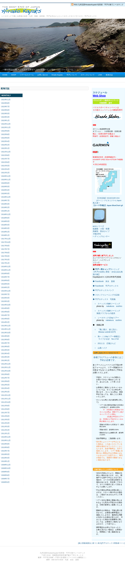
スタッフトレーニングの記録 (107, 295)
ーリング (115, 269)
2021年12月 (6, 152)
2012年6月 (5, 381)
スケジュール (100, 92)
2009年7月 (5, 479)
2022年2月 (5, 145)
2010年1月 (5, 461)
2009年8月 (5, 475)
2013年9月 (5, 336)
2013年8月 (5, 340)
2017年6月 (5, 253)
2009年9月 (5, 472)
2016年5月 (5, 284)
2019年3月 (5, 204)
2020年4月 (5, 190)
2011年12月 (6, 395)
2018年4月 (5, 225)
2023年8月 (5, 103)
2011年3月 (5, 426)
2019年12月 (6, 197)
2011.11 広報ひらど (107, 343)
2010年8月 (5, 447)
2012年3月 (5, 392)
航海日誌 (109, 75)
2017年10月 (6, 242)
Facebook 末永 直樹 (105, 281)
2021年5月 (5, 166)
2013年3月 (5, 357)
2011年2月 (5, 430)
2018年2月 (5, 232)
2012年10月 (6, 371)
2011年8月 (5, 409)
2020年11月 (6, 180)
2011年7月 (5, 413)
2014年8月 (5, 312)
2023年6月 (5, 110)
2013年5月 (5, 350)
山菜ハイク (102, 348)
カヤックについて (87, 75)
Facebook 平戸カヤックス (106, 286)
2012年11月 (6, 367)
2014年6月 (5, 319)
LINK (100, 75)
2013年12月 (6, 326)
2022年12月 (6, 124)
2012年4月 (5, 388)
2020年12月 (6, 176)
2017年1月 (5, 263)
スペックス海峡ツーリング (109, 304)
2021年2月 (5, 173)
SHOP (13, 75)
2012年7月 (5, 378)
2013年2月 (5, 360)
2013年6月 (5, 347)
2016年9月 (5, 273)
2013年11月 (6, 329)
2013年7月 (5, 343)
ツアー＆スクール (27, 75)
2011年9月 (5, 406)
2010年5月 (5, 454)
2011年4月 (5, 423)
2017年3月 (5, 260)
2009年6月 (5, 482)
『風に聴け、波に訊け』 (108, 329)
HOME (4, 75)
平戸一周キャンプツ (103, 269)
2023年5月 (5, 113)
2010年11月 (6, 440)
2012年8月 (5, 374)
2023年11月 (6, 100)
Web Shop (99, 95)
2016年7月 (5, 277)
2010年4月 (5, 458)
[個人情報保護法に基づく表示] (90, 543)
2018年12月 (6, 214)
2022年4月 (5, 141)
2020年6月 (5, 183)
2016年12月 (6, 267)
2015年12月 (6, 291)
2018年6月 (5, 218)
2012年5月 (5, 385)
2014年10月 (6, 305)
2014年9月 (5, 308)
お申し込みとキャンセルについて (106, 353)
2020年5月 (5, 187)
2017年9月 (5, 246)
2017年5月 (5, 256)
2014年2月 (5, 322)
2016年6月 (5, 280)
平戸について (71, 75)
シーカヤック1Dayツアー (108, 318)
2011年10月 (6, 402)
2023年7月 (5, 107)
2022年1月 (5, 148)
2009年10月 (6, 468)
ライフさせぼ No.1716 (108, 339)
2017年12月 (6, 239)
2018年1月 (5, 235)
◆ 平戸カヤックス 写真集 (104, 299)
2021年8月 (5, 155)
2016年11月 (6, 270)
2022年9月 (5, 131)
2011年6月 (5, 416)
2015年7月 (5, 294)
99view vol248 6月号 (107, 332)
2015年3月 (5, 301)
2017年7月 (5, 249)
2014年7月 (5, 315)
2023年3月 (5, 117)
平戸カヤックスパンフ (104, 290)
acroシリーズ (98, 226)
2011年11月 (6, 399)
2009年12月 (6, 465)
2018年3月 (5, 228)
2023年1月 (5, 120)
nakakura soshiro (114, 306)
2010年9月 (5, 444)
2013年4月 (5, 353)
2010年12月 (6, 437)
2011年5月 (5, 420)
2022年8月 (5, 134)
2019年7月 (5, 200)
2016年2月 (5, 287)
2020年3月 (5, 193)
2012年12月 (6, 364)
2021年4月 (5, 169)
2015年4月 (5, 298)
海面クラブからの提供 (105, 313)
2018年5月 (5, 221)
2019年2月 (5, 207)
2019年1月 (5, 211)
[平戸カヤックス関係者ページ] (113, 543)
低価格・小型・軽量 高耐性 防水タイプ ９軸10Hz (101, 231)
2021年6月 (5, 162)
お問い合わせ (42, 75)
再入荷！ (96, 203)
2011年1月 (5, 433)
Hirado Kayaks (57, 75)
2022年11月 (6, 127)
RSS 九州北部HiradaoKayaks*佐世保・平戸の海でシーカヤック (98, 5)
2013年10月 (6, 333)
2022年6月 (5, 138)
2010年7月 (5, 451)
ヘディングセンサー (101, 236)
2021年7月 (5, 159)
